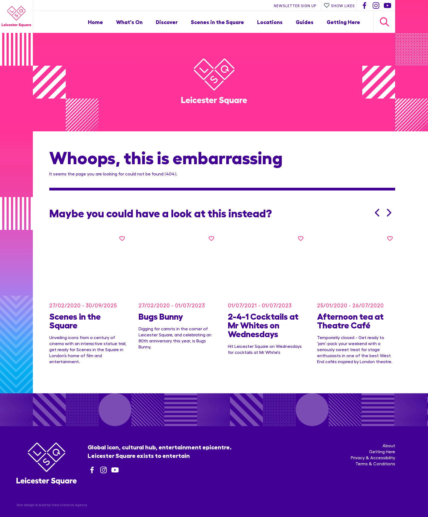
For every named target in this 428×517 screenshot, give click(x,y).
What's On (129, 22)
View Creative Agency (69, 492)
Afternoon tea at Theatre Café (350, 314)
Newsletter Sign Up (295, 5)
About (389, 433)
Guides (305, 22)
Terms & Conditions (375, 451)
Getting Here (343, 22)
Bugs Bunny (161, 310)
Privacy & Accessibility (373, 445)
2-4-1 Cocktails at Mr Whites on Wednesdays (263, 319)
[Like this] (122, 238)
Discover (167, 22)
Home (95, 22)
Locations (270, 22)
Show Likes (339, 5)
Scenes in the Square (217, 22)
